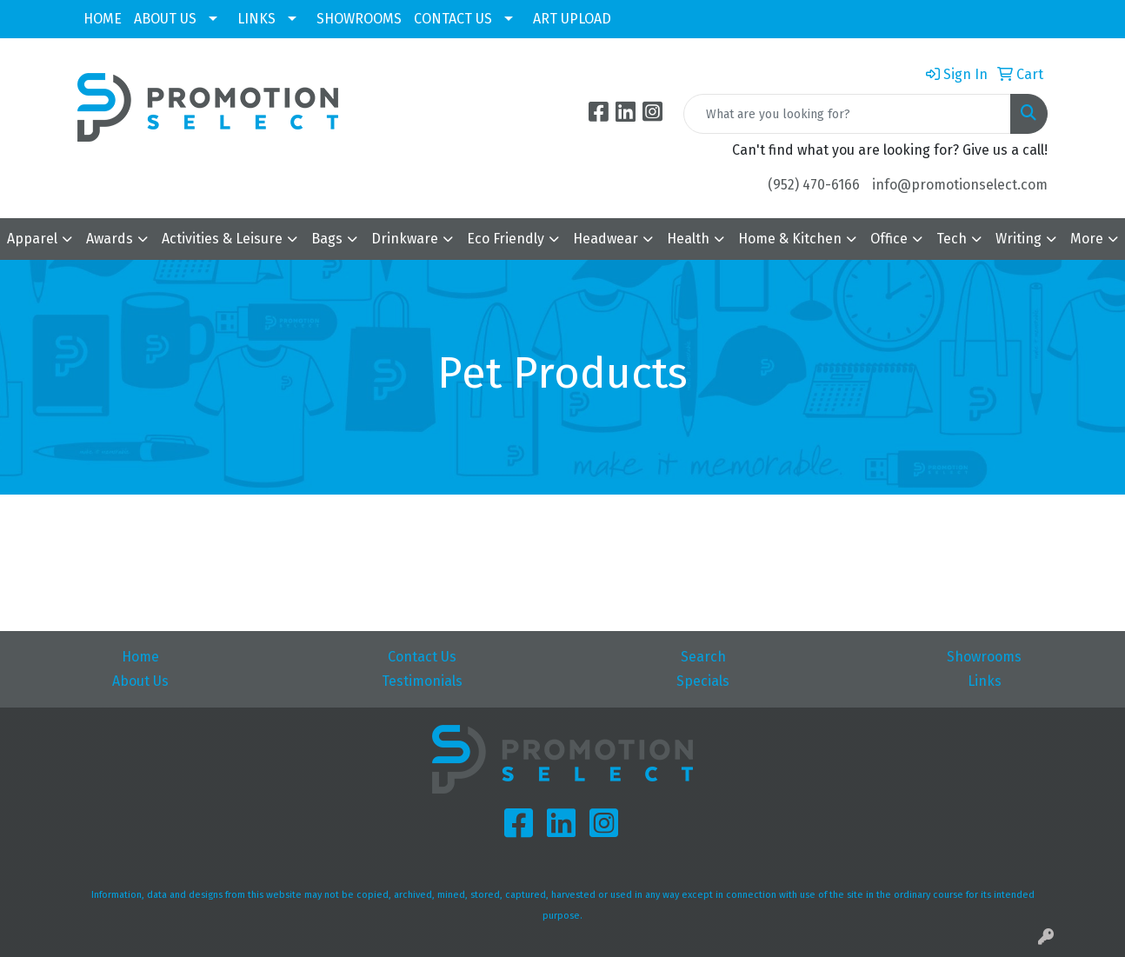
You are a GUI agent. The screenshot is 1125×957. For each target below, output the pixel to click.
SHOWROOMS (359, 18)
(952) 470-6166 (814, 184)
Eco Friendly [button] (505, 238)
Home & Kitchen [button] (790, 238)
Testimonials (422, 681)
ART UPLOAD (572, 18)
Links (985, 681)
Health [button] (688, 238)
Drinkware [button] (404, 238)
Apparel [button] (32, 238)
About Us (140, 681)
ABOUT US (165, 18)
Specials (702, 681)
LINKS (256, 18)
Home (140, 656)
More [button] (1086, 238)
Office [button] (889, 238)
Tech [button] (951, 238)
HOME (102, 18)
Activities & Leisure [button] (222, 238)
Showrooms (984, 656)
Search (703, 656)
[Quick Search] (847, 114)
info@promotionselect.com (960, 184)
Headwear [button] (605, 238)
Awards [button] (109, 238)
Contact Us (422, 656)
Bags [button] (327, 238)
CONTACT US (453, 18)
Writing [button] (1018, 238)
